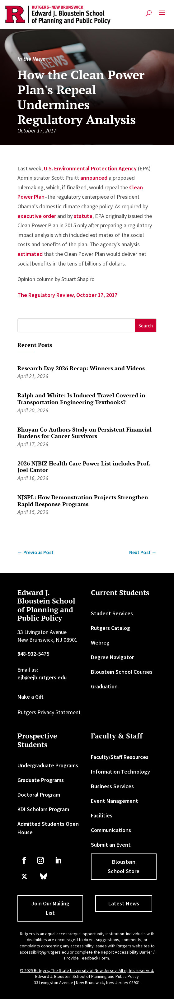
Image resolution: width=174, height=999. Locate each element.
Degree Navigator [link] (112, 657)
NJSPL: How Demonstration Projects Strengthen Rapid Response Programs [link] (82, 500)
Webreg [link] (100, 642)
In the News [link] (31, 58)
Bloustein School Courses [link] (122, 671)
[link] (58, 15)
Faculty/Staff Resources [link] (119, 757)
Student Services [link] (112, 613)
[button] (162, 15)
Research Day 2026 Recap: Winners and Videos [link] (81, 368)
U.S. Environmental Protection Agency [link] (90, 168)
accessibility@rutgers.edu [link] (44, 952)
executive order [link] (36, 216)
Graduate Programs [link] (40, 780)
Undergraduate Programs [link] (47, 765)
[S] (76, 325)
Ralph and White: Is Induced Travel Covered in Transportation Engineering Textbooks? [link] (81, 398)
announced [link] (93, 177)
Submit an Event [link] (111, 844)
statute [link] (83, 216)
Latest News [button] (123, 903)
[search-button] (149, 13)
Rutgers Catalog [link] (110, 627)
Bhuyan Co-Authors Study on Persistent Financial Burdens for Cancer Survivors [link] (84, 433)
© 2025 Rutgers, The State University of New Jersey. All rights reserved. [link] (87, 970)
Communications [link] (111, 830)
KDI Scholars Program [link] (43, 809)
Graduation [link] (104, 686)
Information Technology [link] (120, 771)
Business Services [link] (112, 786)
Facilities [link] (101, 815)
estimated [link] (30, 253)
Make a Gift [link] (30, 696)
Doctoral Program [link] (38, 794)
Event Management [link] (114, 800)
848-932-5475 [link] (33, 653)
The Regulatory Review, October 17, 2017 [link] (67, 294)
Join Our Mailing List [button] (50, 908)
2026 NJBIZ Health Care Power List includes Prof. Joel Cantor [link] (83, 467)
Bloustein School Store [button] (123, 866)
